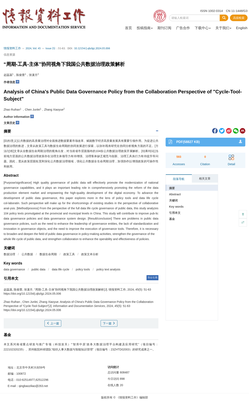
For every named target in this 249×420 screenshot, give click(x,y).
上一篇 (53, 323)
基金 (172, 219)
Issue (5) (50, 48)
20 (121, 385)
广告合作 (183, 28)
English (242, 28)
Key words (176, 206)
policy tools (83, 269)
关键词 (173, 200)
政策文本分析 (89, 254)
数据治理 (9, 254)
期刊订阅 (164, 28)
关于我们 (223, 28)
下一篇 (109, 323)
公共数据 (27, 254)
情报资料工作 (12, 48)
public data (38, 269)
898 (122, 378)
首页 (128, 28)
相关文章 (204, 178)
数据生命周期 (48, 254)
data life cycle (60, 269)
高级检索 (238, 17)
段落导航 (178, 179)
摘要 (172, 188)
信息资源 (9, 54)
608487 (125, 372)
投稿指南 (145, 28)
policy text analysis (108, 269)
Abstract (175, 194)
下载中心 (203, 28)
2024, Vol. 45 (33, 48)
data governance (14, 269)
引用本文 (175, 212)
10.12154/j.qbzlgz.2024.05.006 (92, 48)
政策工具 (69, 254)
